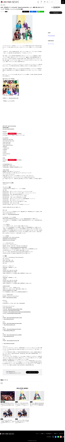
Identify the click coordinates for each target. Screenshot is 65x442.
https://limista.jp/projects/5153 (13, 214)
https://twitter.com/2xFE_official (14, 310)
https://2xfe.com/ (27, 218)
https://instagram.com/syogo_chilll (13, 340)
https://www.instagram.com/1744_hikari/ (14, 329)
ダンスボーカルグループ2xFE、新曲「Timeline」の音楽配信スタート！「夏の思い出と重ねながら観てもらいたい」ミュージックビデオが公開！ (7, 421)
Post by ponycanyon (51, 35)
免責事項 (55, 433)
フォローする (32, 372)
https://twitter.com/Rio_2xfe (9, 336)
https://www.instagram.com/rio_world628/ (14, 334)
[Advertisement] (55, 23)
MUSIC (6, 11)
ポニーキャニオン (51, 43)
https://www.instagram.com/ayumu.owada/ (14, 323)
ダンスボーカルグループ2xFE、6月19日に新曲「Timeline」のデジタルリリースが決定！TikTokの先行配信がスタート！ (22, 421)
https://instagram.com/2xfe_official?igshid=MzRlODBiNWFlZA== (19, 311)
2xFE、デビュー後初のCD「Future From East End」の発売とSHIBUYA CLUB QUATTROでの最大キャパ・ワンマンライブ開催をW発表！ (37, 404)
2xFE (1, 383)
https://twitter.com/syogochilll (9, 343)
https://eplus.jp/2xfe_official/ (11, 297)
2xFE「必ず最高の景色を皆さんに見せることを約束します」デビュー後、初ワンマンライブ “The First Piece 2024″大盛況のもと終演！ (7, 404)
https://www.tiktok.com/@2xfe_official (14, 313)
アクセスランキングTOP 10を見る (56, 12)
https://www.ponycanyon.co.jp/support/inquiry (19, 247)
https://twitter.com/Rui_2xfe (9, 319)
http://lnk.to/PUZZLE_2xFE (13, 98)
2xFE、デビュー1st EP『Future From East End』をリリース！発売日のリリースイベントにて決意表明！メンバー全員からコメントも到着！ (22, 404)
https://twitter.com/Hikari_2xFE (9, 330)
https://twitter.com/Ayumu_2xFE (9, 324)
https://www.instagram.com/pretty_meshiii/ (14, 317)
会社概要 (42, 433)
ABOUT (37, 433)
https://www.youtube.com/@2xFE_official (15, 309)
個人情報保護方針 (48, 433)
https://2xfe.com (9, 307)
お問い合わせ (61, 433)
